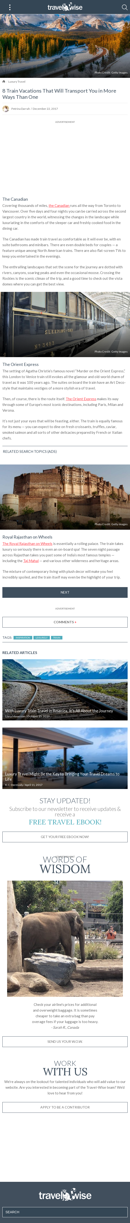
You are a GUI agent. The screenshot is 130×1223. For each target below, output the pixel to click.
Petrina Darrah (20, 108)
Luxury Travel (16, 81)
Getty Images (119, 72)
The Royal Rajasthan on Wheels (27, 543)
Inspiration (23, 637)
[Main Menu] (10, 7)
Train (56, 637)
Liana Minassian (15, 716)
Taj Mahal (31, 561)
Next (65, 592)
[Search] (125, 7)
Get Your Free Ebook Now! (65, 837)
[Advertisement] (65, 157)
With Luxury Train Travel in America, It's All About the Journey (59, 711)
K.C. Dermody (14, 785)
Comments (65, 622)
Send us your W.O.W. (65, 1041)
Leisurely (42, 637)
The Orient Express (81, 399)
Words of (65, 864)
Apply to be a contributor (65, 1107)
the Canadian (59, 205)
